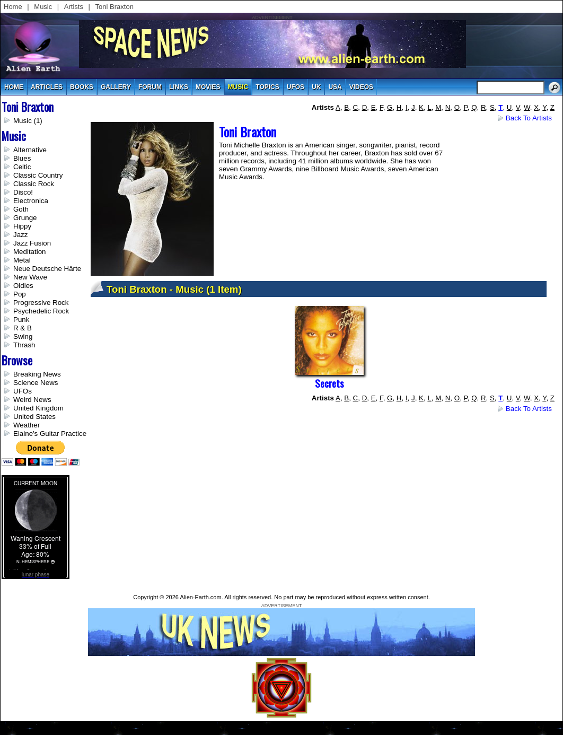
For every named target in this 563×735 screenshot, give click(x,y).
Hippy (22, 226)
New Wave (30, 277)
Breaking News (37, 374)
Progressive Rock (40, 303)
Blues (22, 158)
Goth (21, 209)
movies (208, 87)
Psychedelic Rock (41, 311)
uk (316, 87)
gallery (116, 87)
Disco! (23, 192)
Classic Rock (33, 184)
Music (43, 7)
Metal (22, 260)
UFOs (295, 87)
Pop (19, 294)
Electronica (30, 201)
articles (47, 87)
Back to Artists (529, 118)
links (178, 87)
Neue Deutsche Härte (47, 269)
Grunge (25, 218)
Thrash (24, 345)
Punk (21, 319)
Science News (35, 383)
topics (267, 87)
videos (361, 87)
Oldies (23, 286)
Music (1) (27, 121)
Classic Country (38, 175)
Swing (22, 336)
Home (13, 7)
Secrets (329, 383)
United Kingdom (38, 408)
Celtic (22, 167)
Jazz (20, 235)
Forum (150, 87)
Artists (73, 7)
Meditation (29, 252)
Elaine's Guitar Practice (49, 434)
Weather (26, 425)
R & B (22, 328)
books (81, 87)
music (238, 87)
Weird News (32, 400)
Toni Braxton (114, 7)
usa (334, 87)
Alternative (30, 150)
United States (34, 417)
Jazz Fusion (32, 243)
